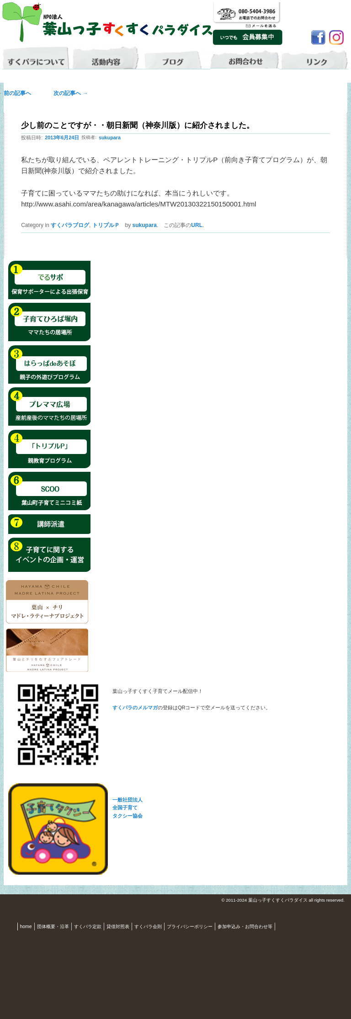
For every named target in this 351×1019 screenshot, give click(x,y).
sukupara (110, 137)
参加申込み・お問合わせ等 (245, 926)
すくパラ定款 (87, 926)
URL (196, 225)
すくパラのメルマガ (135, 707)
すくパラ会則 (148, 926)
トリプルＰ (106, 225)
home (26, 926)
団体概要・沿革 (53, 926)
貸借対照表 (117, 926)
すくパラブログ (70, 225)
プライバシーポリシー (190, 926)
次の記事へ (68, 93)
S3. (348, 900)
